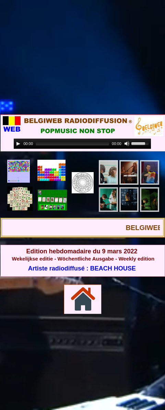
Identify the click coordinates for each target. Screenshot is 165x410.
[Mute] (127, 143)
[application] (82, 144)
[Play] (18, 143)
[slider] (72, 143)
